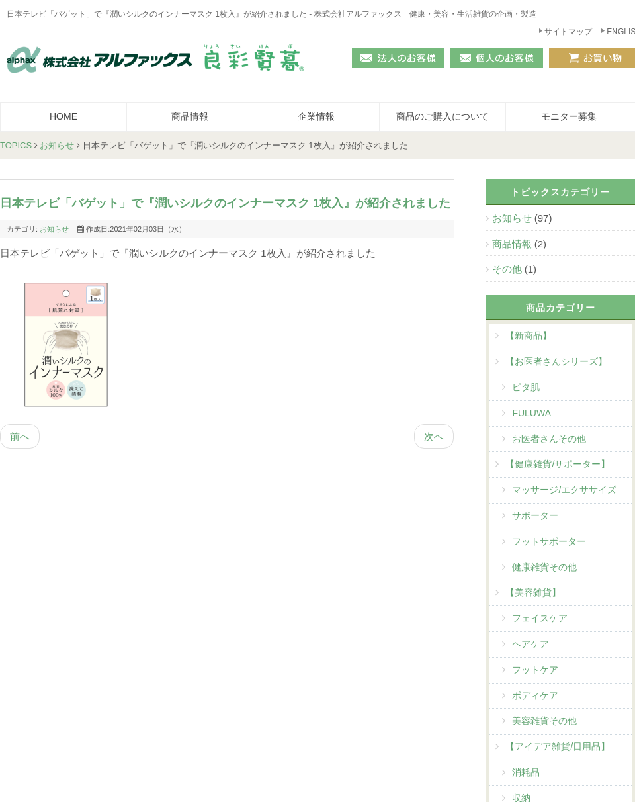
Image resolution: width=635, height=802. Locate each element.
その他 (508, 269)
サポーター (535, 515)
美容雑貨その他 (544, 720)
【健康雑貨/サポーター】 (557, 464)
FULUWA (531, 413)
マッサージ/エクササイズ (564, 489)
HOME (63, 116)
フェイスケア (540, 618)
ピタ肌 (526, 387)
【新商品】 (528, 335)
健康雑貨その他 (544, 567)
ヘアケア (530, 644)
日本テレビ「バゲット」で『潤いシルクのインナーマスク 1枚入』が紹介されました (225, 203)
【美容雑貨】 (533, 592)
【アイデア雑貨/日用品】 (557, 746)
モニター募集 (569, 116)
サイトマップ (568, 31)
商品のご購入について (442, 116)
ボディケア (535, 695)
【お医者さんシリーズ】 (556, 361)
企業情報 (316, 116)
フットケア (535, 669)
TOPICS (16, 145)
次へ (434, 436)
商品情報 (189, 116)
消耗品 (526, 772)
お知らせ (57, 145)
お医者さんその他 (549, 438)
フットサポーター (549, 541)
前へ (20, 436)
